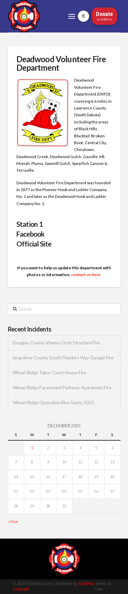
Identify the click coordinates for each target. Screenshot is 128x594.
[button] (72, 16)
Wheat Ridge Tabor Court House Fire (49, 372)
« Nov (13, 521)
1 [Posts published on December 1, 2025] (32, 448)
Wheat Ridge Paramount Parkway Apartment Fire (62, 387)
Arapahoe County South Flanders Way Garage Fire (63, 357)
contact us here (85, 274)
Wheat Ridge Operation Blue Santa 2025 (53, 402)
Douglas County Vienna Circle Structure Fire (56, 342)
